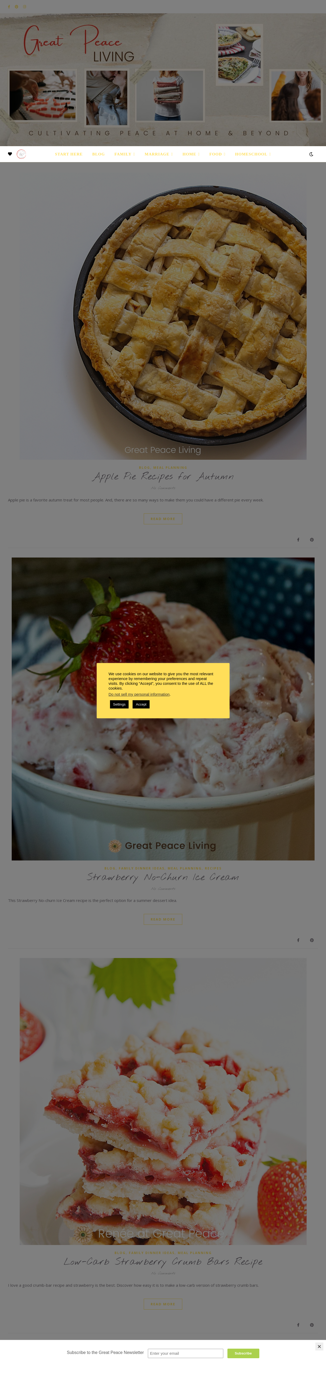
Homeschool (251, 154)
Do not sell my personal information (139, 694)
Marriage (157, 154)
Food (215, 154)
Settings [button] (119, 704)
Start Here (69, 154)
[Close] (319, 1347)
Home (189, 154)
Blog (98, 154)
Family (123, 154)
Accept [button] (141, 704)
